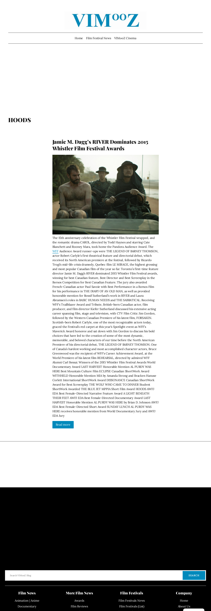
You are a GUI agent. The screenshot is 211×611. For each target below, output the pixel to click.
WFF (55, 251)
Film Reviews (79, 606)
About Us (184, 606)
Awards (79, 600)
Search (194, 575)
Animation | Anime (27, 600)
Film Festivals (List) (131, 606)
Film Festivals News (132, 600)
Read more (63, 424)
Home (79, 38)
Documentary (27, 606)
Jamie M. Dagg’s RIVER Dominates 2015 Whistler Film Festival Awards (100, 145)
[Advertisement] (105, 81)
